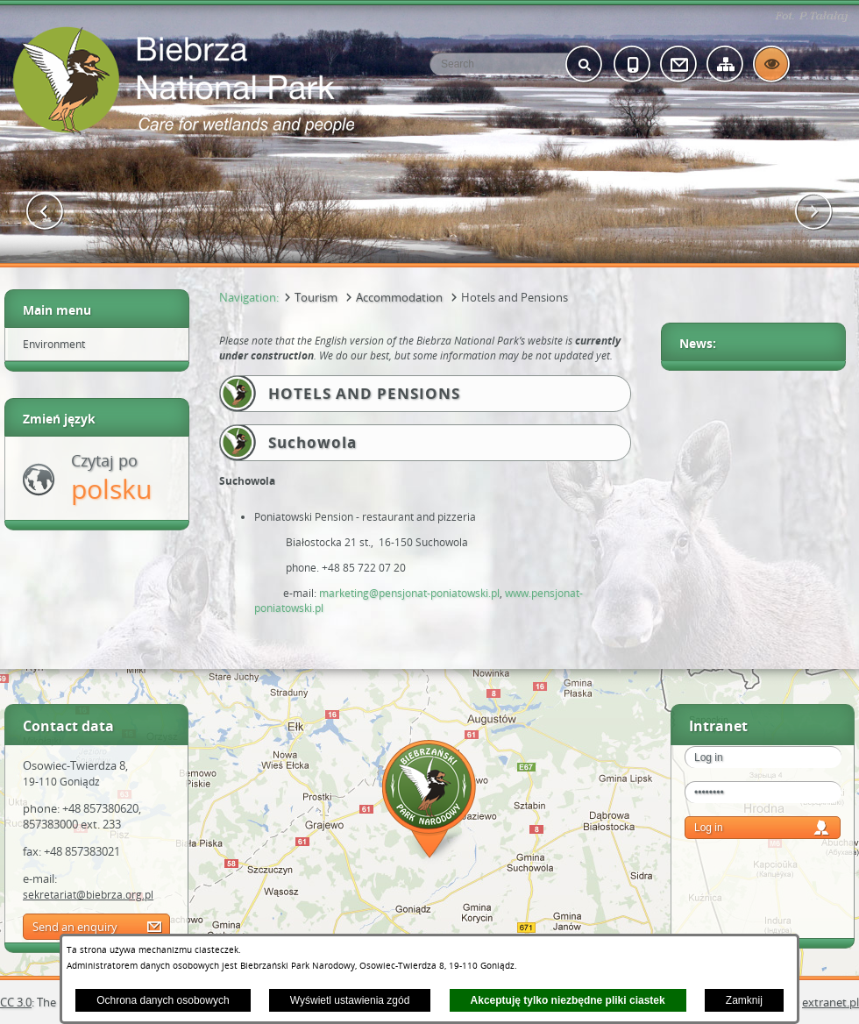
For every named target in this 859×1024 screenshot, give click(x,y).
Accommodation (399, 297)
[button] (45, 212)
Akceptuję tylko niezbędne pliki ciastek (568, 1000)
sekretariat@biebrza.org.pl (88, 894)
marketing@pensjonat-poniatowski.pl (409, 593)
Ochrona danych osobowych (162, 1000)
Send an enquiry (74, 927)
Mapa (429, 801)
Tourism (316, 297)
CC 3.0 (16, 1002)
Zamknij (744, 1000)
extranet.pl (830, 1002)
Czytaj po (111, 478)
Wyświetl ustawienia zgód (350, 1000)
